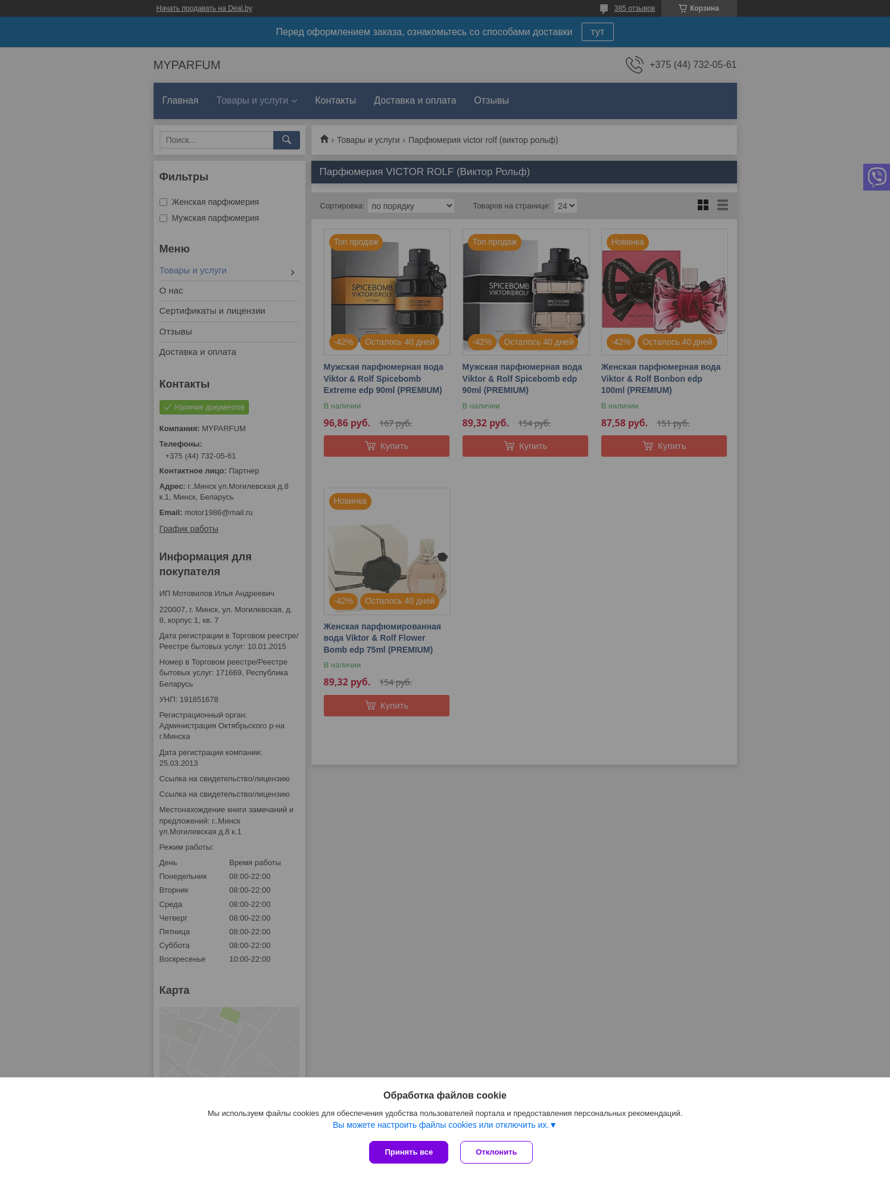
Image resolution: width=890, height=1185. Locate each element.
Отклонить (496, 1151)
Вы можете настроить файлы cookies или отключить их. (441, 1125)
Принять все (409, 1151)
